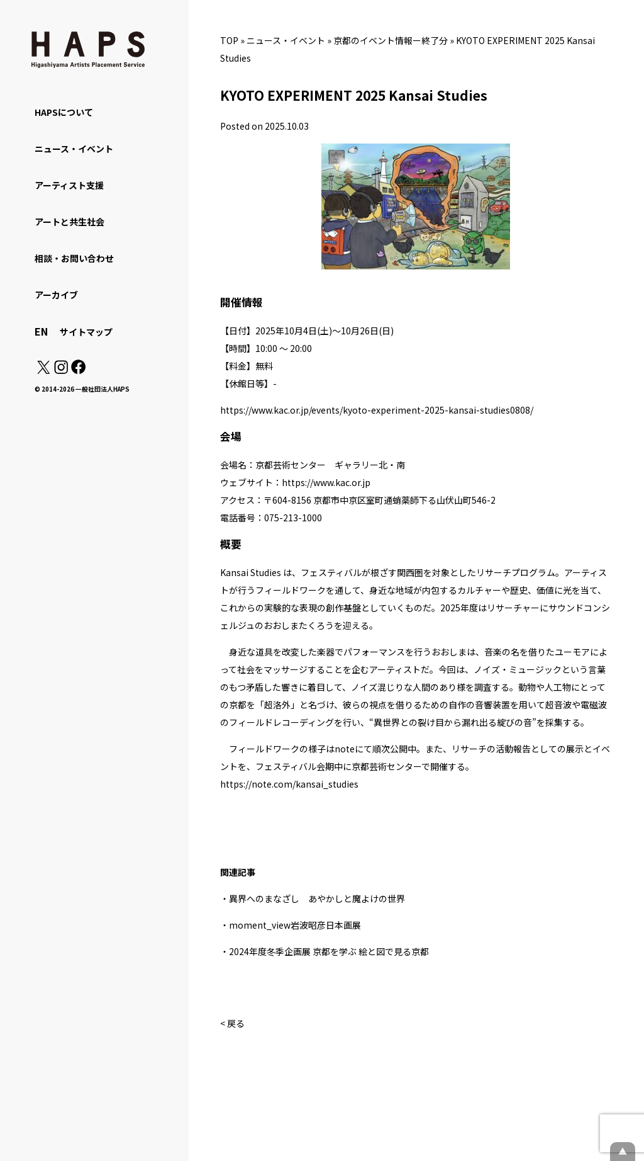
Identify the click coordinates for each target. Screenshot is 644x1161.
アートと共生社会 (69, 221)
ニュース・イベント (286, 40)
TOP (229, 40)
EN (41, 331)
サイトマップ (86, 332)
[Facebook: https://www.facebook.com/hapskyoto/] (78, 370)
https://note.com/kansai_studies (289, 784)
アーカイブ (56, 294)
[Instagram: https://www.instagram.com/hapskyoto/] (61, 370)
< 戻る (232, 1023)
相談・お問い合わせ (74, 258)
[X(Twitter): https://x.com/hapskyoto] (43, 370)
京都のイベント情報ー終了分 (390, 40)
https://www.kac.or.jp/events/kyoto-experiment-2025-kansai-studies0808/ (376, 410)
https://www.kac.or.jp (326, 482)
